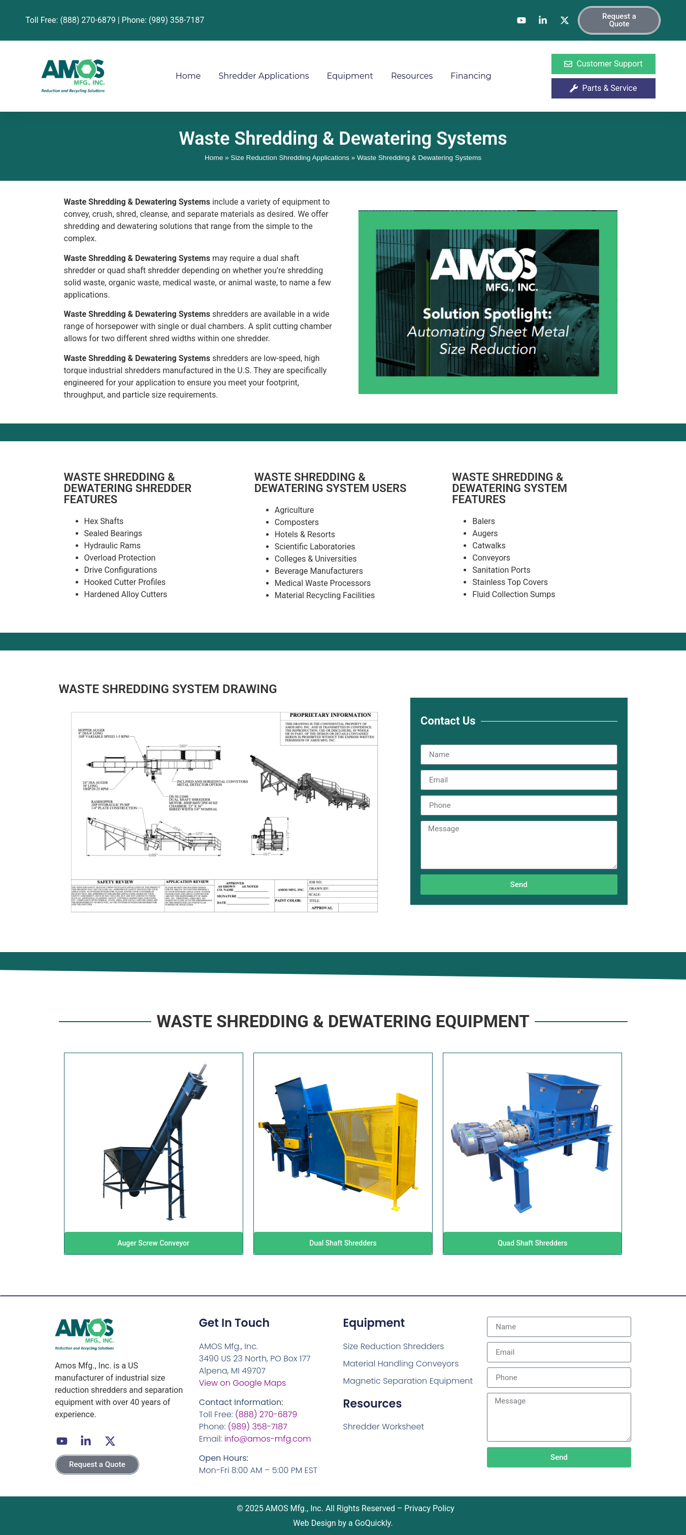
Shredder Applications (263, 76)
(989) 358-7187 (257, 1426)
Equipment (350, 76)
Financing (470, 76)
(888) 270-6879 (266, 1414)
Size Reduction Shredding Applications (290, 157)
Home (188, 76)
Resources (412, 76)
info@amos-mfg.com (267, 1439)
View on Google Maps (242, 1383)
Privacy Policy (429, 1508)
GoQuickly (373, 1523)
